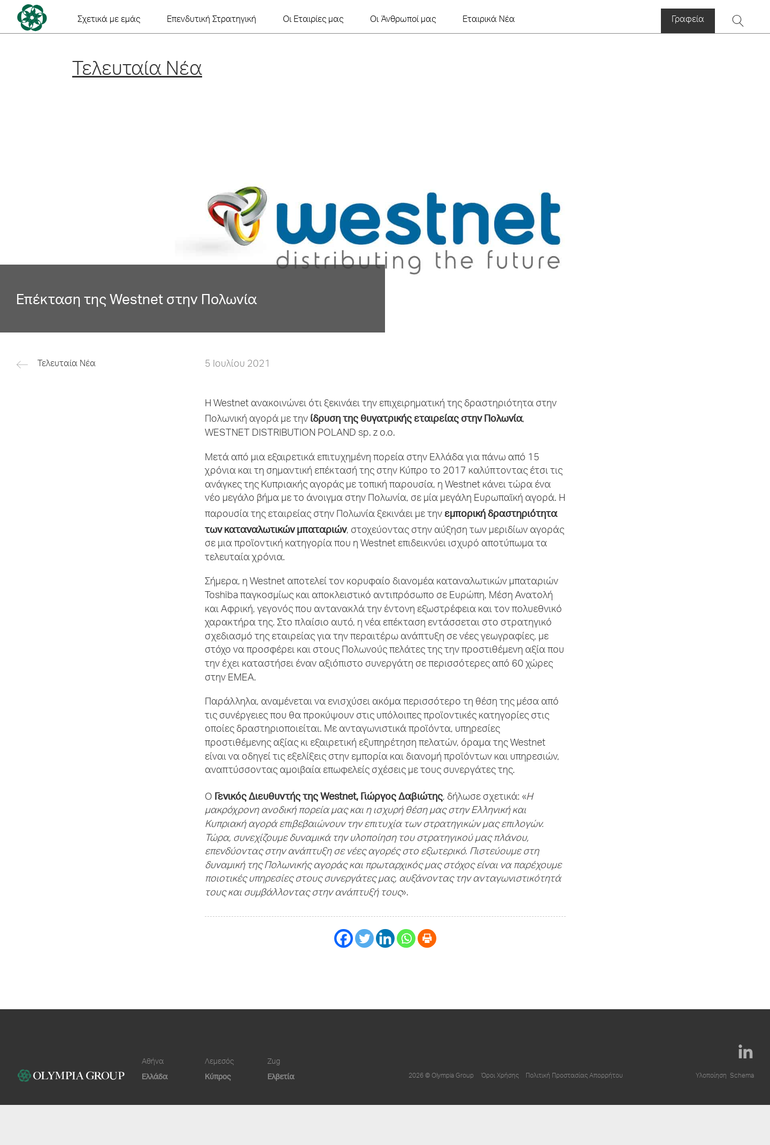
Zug (273, 1062)
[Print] (427, 938)
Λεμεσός (219, 1062)
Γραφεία (688, 20)
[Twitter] (364, 938)
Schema (742, 1076)
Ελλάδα (154, 1076)
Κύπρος (217, 1076)
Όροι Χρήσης (500, 1076)
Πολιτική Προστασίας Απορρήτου (574, 1076)
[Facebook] (343, 938)
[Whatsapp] (406, 938)
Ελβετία (280, 1076)
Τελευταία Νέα (66, 364)
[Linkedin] (385, 938)
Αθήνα (153, 1062)
